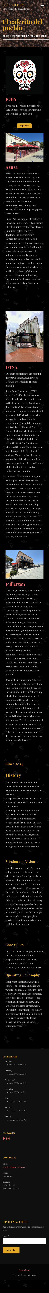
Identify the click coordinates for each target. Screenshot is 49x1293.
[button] (42, 6)
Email (6, 1236)
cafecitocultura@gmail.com (14, 1167)
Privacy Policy (24, 1270)
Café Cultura (14, 5)
